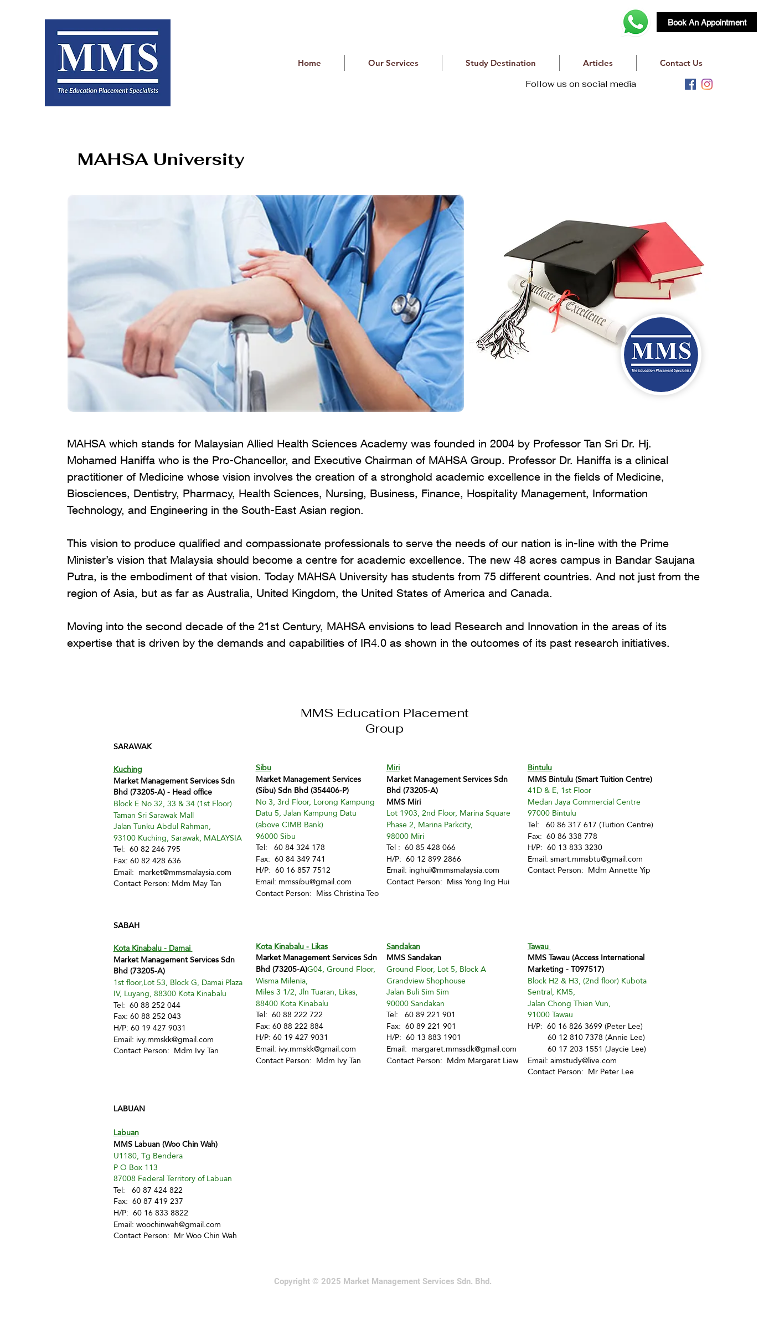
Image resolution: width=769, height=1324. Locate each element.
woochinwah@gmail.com (178, 1224)
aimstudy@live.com (583, 1060)
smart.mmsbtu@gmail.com (596, 859)
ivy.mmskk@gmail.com (175, 1039)
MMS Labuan (136, 1144)
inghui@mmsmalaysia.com (454, 870)
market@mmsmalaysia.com (184, 872)
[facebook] (690, 84)
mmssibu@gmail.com (315, 881)
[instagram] (707, 84)
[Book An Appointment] (707, 22)
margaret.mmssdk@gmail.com (464, 1049)
